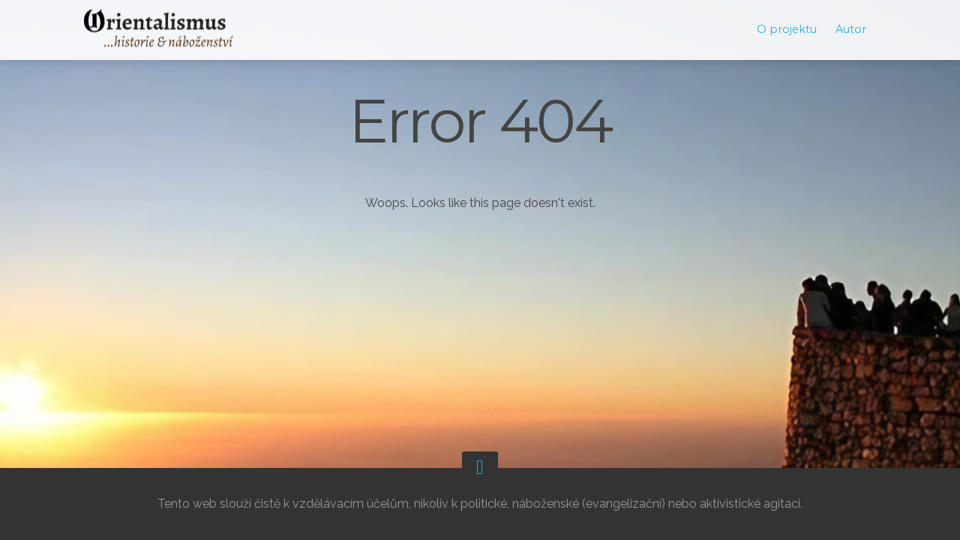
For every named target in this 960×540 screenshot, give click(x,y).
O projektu (787, 29)
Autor (851, 29)
